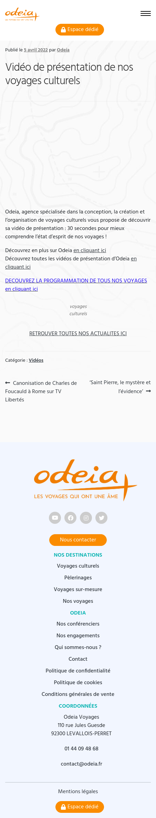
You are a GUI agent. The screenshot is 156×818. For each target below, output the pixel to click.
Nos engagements (78, 635)
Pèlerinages (78, 577)
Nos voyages (78, 601)
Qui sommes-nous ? (78, 647)
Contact (78, 659)
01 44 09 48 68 (81, 749)
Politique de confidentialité (77, 671)
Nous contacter (78, 540)
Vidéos (36, 361)
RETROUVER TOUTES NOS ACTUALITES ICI (78, 333)
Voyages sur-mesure (78, 589)
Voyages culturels (78, 566)
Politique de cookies (78, 682)
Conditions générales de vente (78, 694)
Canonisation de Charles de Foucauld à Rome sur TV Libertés (41, 391)
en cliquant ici (89, 250)
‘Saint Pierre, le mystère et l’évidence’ (120, 387)
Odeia (63, 50)
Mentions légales (78, 792)
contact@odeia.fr (81, 764)
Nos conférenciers (77, 624)
